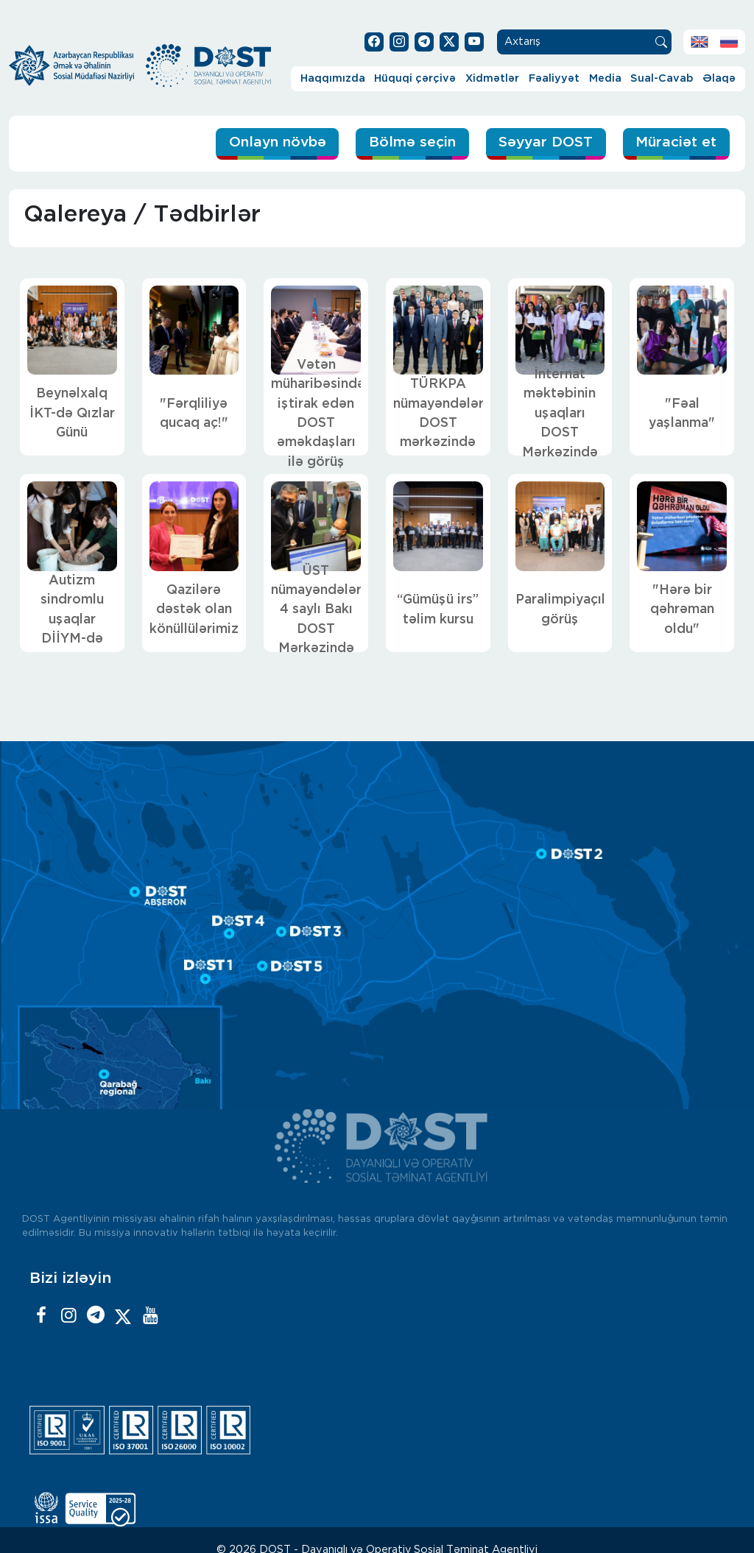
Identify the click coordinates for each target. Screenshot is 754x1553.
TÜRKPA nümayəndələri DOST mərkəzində (438, 413)
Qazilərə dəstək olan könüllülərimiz (194, 609)
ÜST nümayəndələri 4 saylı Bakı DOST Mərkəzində (316, 610)
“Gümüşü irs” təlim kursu (438, 609)
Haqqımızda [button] (332, 78)
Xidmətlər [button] (492, 78)
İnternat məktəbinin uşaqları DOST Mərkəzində (560, 414)
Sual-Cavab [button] (661, 78)
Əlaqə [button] (719, 78)
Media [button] (605, 78)
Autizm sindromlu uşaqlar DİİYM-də (72, 610)
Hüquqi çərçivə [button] (415, 78)
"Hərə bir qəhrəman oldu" (682, 609)
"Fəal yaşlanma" (682, 413)
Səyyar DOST (545, 142)
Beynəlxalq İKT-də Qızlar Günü (72, 413)
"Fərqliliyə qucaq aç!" (194, 413)
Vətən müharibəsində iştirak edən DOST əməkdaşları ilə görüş (316, 413)
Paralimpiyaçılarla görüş (560, 609)
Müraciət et (675, 142)
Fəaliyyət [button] (554, 78)
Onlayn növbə (277, 142)
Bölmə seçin (412, 142)
